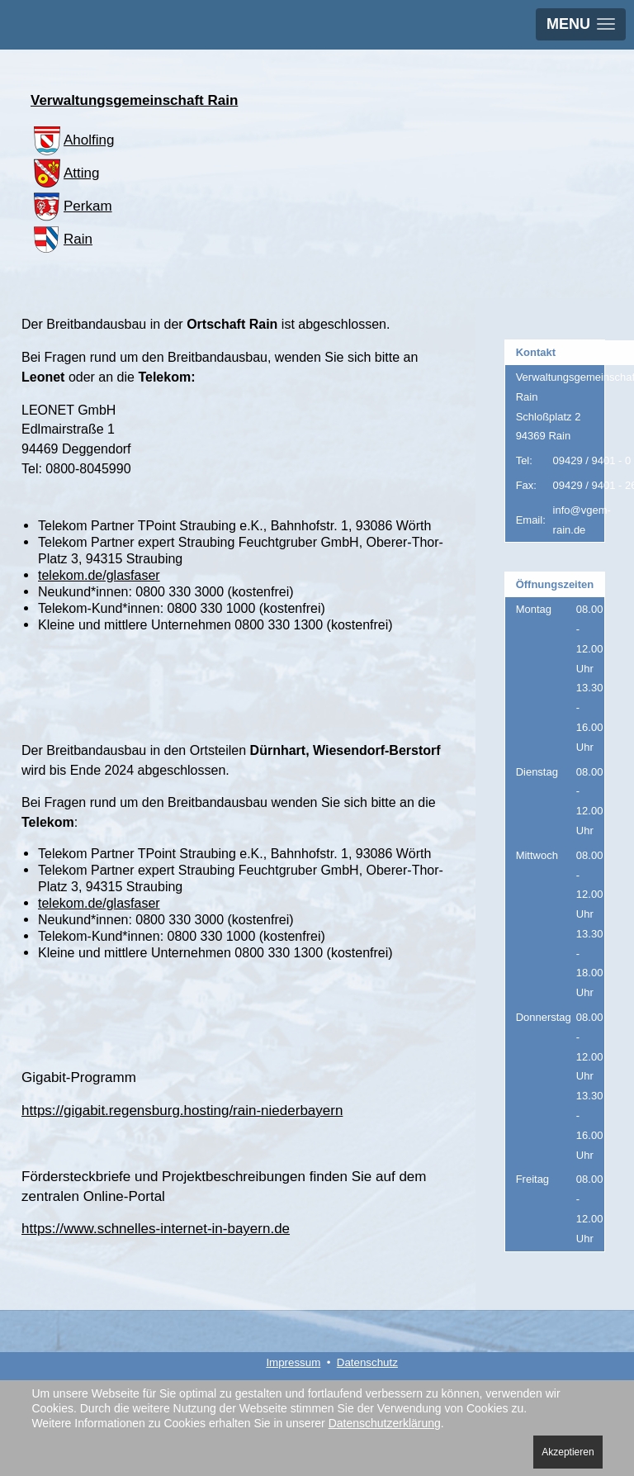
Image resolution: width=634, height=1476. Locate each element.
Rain (61, 239)
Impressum (293, 1362)
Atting (65, 173)
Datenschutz (367, 1362)
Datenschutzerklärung (385, 1423)
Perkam (71, 206)
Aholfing (72, 140)
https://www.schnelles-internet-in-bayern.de (155, 1228)
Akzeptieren (568, 1452)
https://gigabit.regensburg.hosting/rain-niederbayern (182, 1110)
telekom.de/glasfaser (99, 575)
